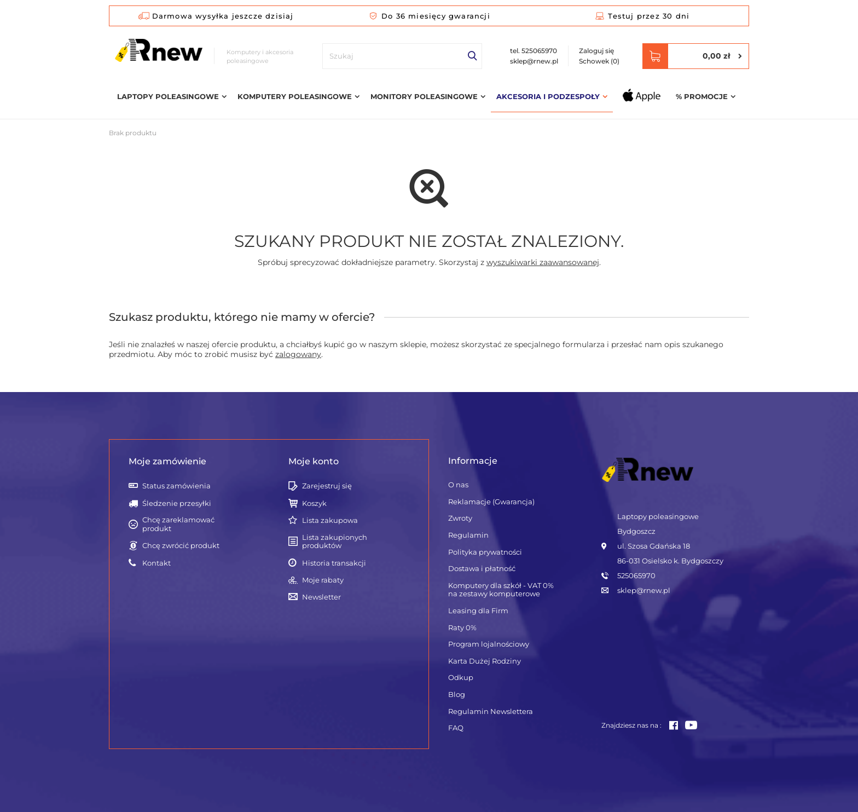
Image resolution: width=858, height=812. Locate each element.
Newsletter (321, 597)
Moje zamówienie (167, 461)
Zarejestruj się (327, 486)
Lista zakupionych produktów (334, 541)
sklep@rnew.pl (534, 61)
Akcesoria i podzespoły (548, 96)
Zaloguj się (596, 51)
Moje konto (313, 461)
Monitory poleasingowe (424, 96)
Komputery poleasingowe (294, 96)
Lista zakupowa (330, 520)
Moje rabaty (323, 580)
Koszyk (314, 503)
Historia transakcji (334, 563)
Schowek (599, 61)
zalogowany (298, 354)
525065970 (636, 575)
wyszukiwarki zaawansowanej (542, 262)
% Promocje (702, 96)
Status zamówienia (176, 486)
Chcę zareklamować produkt (178, 524)
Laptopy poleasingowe (168, 96)
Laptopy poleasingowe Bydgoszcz (658, 523)
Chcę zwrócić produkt (180, 546)
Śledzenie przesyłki (176, 503)
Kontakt (156, 563)
